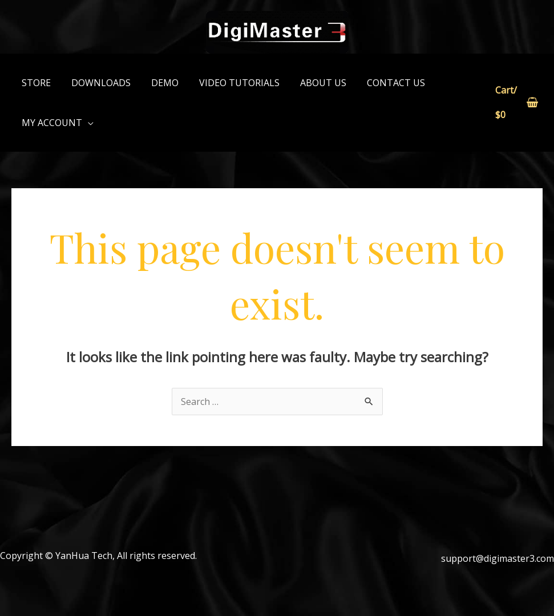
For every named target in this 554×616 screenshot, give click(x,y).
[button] (56, 123)
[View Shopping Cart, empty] (516, 103)
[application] (86, 122)
